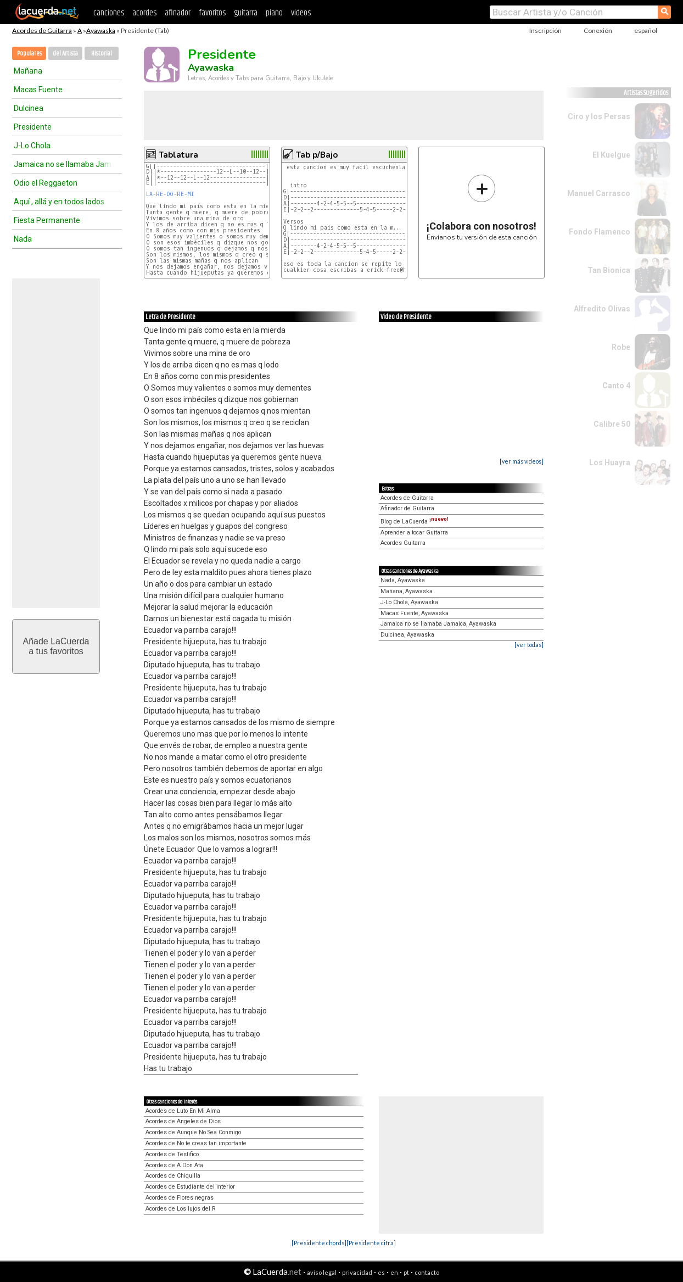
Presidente (33, 126)
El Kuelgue (611, 155)
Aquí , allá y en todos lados (59, 201)
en (394, 1272)
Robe (621, 347)
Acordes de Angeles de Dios (183, 1121)
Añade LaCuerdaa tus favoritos (56, 646)
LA (149, 194)
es (381, 1272)
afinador (178, 13)
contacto (427, 1272)
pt (406, 1272)
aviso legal (322, 1272)
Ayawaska (100, 30)
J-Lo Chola (32, 145)
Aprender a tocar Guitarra (414, 532)
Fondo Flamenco (599, 231)
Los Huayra (609, 462)
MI (190, 194)
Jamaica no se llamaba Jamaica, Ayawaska (438, 623)
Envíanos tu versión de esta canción (482, 207)
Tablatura (178, 154)
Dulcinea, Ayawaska (407, 634)
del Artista (65, 53)
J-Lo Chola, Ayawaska (409, 602)
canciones (108, 13)
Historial (101, 53)
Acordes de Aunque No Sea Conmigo (193, 1132)
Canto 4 (616, 385)
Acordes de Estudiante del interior (190, 1186)
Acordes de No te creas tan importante (196, 1143)
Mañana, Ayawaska (406, 591)
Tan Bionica (608, 270)
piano (274, 13)
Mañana (28, 70)
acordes (144, 13)
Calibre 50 (612, 424)
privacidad (357, 1272)
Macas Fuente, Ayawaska (414, 613)
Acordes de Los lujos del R (180, 1208)
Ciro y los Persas (599, 116)
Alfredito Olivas (602, 308)
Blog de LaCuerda (414, 521)
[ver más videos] (522, 461)
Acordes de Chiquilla (172, 1175)
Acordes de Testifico (172, 1154)
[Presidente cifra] (371, 1242)
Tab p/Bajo (317, 154)
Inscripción (545, 30)
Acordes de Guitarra (42, 30)
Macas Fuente (38, 89)
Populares (29, 53)
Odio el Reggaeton (45, 183)
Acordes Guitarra (403, 543)
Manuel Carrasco (598, 193)
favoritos (212, 13)
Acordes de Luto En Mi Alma (182, 1110)
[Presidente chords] (319, 1242)
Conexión (598, 30)
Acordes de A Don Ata (174, 1165)
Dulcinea (28, 108)
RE (159, 194)
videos (301, 13)
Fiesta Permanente (47, 220)
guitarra (245, 13)
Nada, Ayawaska (402, 580)
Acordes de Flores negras (179, 1197)
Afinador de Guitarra (407, 508)
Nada (23, 239)
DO (169, 194)
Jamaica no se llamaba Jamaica (63, 164)
